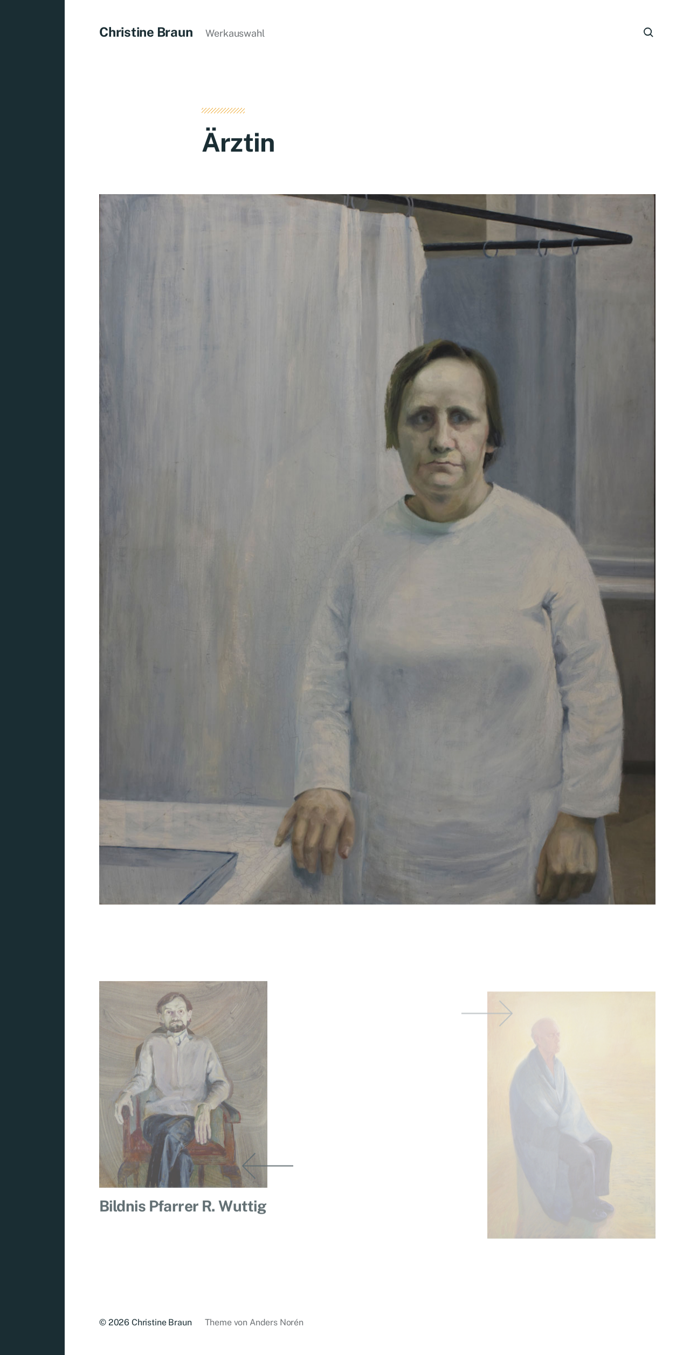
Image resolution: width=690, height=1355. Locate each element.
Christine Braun (145, 31)
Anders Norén (276, 1322)
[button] (32, 677)
